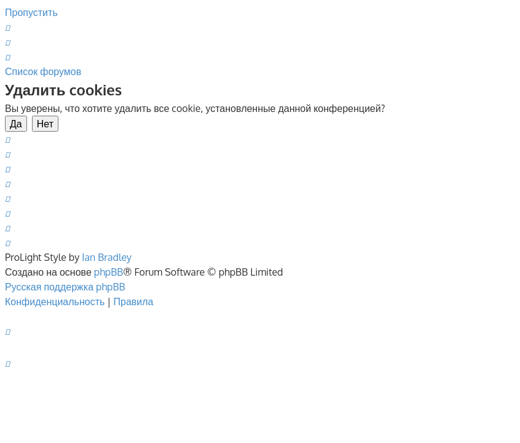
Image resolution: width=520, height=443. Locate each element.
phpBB (109, 272)
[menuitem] (7, 27)
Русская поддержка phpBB (65, 287)
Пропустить (31, 12)
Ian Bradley (107, 257)
